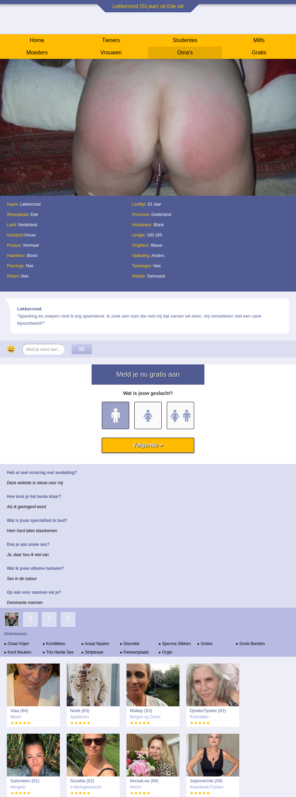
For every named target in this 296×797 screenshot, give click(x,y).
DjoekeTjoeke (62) (208, 710)
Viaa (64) (19, 710)
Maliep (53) (141, 710)
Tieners (111, 40)
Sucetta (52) (82, 780)
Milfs (259, 40)
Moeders (37, 52)
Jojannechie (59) (206, 780)
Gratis (259, 52)
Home (37, 40)
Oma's (185, 52)
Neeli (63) (79, 710)
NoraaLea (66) (144, 780)
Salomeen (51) (24, 780)
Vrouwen (111, 52)
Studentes (185, 40)
